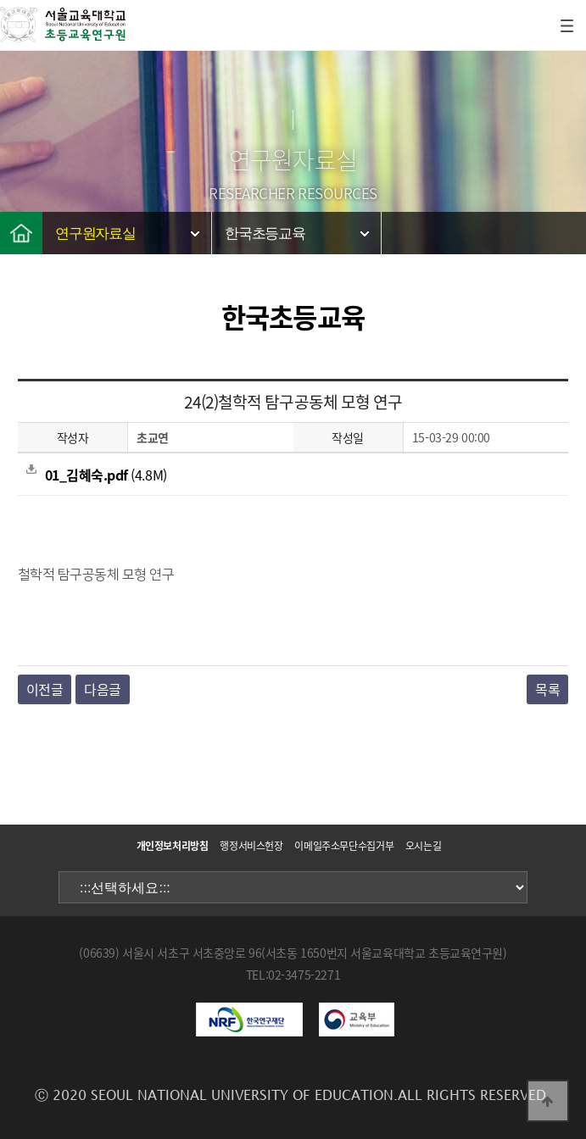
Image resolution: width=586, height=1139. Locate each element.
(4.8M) (96, 474)
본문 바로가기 (0, 0)
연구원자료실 (95, 233)
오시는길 (423, 845)
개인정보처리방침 (173, 845)
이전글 (45, 689)
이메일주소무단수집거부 (343, 845)
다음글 (102, 689)
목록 (547, 689)
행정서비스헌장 (251, 845)
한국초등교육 (265, 233)
